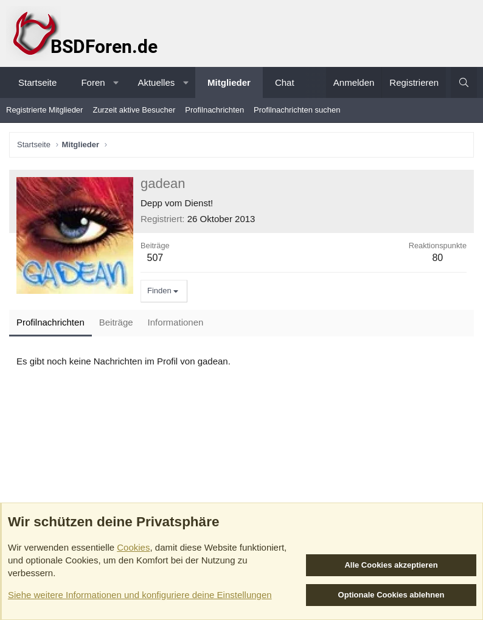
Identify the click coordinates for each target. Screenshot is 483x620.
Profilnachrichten (214, 109)
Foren (93, 82)
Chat (284, 82)
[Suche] (464, 82)
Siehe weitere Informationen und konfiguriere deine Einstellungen (140, 595)
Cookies (133, 547)
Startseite (37, 82)
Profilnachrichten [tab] (50, 322)
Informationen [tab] (176, 322)
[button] (115, 82)
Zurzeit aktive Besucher (133, 109)
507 (155, 258)
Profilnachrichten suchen (297, 109)
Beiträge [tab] (116, 322)
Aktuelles (156, 82)
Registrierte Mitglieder (44, 109)
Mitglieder (229, 82)
